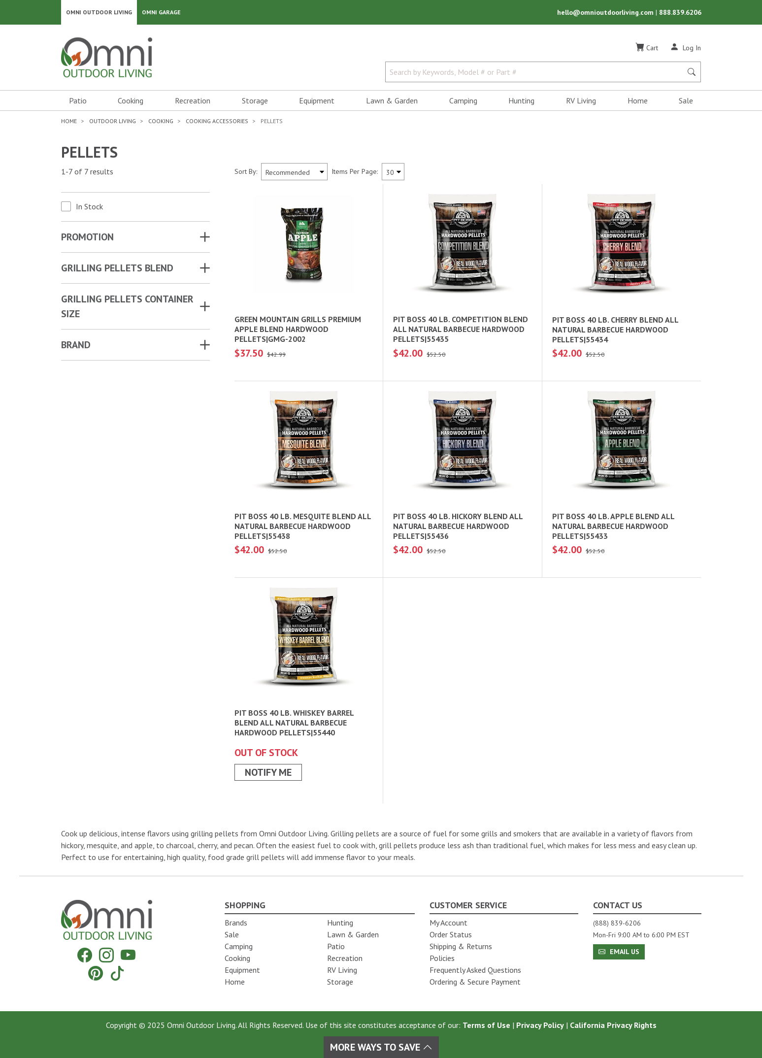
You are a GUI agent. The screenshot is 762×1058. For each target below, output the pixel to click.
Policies (442, 958)
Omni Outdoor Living (99, 12)
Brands (236, 922)
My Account (448, 922)
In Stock (89, 207)
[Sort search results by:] (294, 172)
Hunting (521, 101)
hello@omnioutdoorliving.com (606, 12)
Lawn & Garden (392, 101)
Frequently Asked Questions (475, 970)
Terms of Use (486, 1025)
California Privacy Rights (613, 1025)
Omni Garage (161, 12)
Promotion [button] (87, 237)
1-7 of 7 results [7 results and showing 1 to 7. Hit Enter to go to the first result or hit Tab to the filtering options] (87, 173)
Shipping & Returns (461, 946)
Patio (78, 101)
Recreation (192, 101)
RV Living (581, 101)
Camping (463, 101)
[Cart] (646, 48)
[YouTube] (128, 955)
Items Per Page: (354, 172)
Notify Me (268, 773)
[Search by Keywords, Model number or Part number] (537, 73)
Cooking (130, 101)
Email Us (618, 951)
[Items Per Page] (393, 172)
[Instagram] (106, 955)
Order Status (451, 934)
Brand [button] (76, 345)
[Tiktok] (117, 973)
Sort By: (245, 172)
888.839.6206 (680, 12)
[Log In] (685, 48)
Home (638, 101)
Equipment (316, 101)
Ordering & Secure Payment (475, 982)
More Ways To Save (381, 1047)
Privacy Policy (540, 1025)
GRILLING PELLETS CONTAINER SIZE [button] (127, 307)
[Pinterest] (95, 973)
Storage (255, 101)
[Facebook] (84, 955)
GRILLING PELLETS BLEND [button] (117, 269)
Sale (686, 101)
